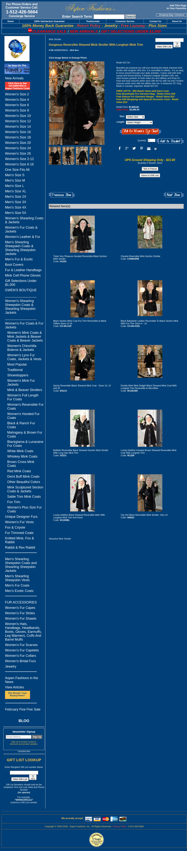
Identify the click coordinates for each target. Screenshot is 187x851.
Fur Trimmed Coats (19, 533)
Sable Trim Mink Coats (24, 496)
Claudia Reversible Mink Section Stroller (140, 256)
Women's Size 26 (18, 153)
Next (174, 195)
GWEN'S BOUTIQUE (21, 290)
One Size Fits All (17, 170)
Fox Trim (13, 502)
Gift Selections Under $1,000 (21, 283)
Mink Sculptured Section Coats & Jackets (25, 489)
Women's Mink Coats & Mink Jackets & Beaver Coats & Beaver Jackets (25, 336)
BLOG (24, 721)
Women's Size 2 (17, 94)
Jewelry (10, 666)
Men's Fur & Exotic (19, 259)
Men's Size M (15, 180)
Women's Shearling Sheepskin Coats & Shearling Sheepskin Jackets (20, 306)
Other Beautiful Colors (23, 482)
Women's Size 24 (18, 148)
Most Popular (17, 364)
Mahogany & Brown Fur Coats (24, 434)
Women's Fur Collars (20, 656)
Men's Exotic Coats (19, 591)
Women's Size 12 (18, 121)
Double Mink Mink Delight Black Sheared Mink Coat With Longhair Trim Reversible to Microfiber (149, 387)
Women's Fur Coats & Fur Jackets (24, 325)
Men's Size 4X (15, 207)
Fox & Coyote (15, 527)
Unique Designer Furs (21, 517)
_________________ (21, 295)
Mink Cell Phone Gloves (23, 275)
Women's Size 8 (17, 110)
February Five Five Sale (22, 709)
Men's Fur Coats (17, 585)
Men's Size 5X (15, 213)
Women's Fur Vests (19, 522)
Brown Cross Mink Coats (20, 464)
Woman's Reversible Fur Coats (25, 406)
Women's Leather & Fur (22, 237)
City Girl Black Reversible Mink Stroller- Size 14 (144, 515)
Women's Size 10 (18, 116)
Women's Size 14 (18, 126)
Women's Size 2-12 (19, 159)
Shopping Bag (166, 15)
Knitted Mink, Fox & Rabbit (19, 540)
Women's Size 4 (17, 99)
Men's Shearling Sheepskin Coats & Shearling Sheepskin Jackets (20, 248)
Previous (62, 195)
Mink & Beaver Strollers (24, 390)
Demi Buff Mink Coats (23, 476)
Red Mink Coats (19, 471)
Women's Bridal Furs (20, 661)
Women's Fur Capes (20, 608)
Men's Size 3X (15, 202)
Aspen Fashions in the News (21, 680)
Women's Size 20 (18, 143)
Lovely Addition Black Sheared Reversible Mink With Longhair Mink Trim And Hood (79, 516)
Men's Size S (14, 175)
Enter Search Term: (77, 16)
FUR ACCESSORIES (21, 602)
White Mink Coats (20, 451)
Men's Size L (14, 186)
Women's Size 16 (18, 132)
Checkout (179, 15)
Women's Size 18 (18, 137)
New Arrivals (14, 78)
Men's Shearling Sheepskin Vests (17, 578)
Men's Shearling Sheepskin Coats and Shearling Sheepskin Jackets (21, 565)
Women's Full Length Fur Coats (22, 397)
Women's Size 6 (17, 105)
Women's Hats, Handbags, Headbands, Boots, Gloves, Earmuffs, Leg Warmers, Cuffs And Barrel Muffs (23, 631)
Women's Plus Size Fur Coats (24, 509)
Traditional (15, 370)
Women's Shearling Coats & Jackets (24, 220)
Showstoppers (17, 375)
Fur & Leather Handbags (23, 270)
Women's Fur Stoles (20, 613)
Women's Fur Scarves (21, 645)
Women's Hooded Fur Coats (23, 416)
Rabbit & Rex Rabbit (20, 547)
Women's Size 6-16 (19, 164)
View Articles (14, 687)
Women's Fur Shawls (20, 618)
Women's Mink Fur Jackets (21, 382)
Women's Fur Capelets (22, 650)
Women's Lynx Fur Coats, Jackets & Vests (24, 357)
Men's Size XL (15, 191)
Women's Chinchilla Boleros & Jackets (21, 348)
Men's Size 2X (15, 196)
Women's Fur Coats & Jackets (21, 229)
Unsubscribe (24, 751)
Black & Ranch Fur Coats (21, 425)
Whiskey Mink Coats (22, 456)
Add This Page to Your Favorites (177, 7)
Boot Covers (14, 265)
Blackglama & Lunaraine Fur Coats (25, 444)
